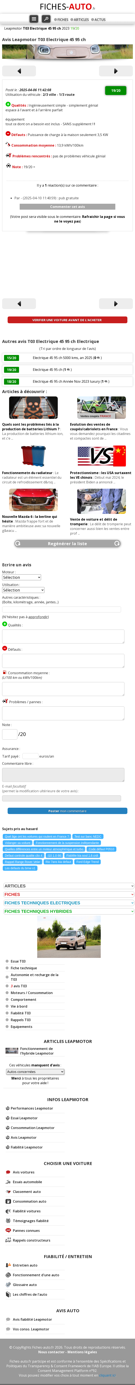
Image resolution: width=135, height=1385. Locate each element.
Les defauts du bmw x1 (20, 868)
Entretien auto (25, 1265)
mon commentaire (67, 811)
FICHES (63, 19)
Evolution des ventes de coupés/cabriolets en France (94, 426)
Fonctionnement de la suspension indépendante (67, 842)
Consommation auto (29, 1201)
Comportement (23, 999)
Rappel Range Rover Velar (22, 862)
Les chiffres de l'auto (30, 1294)
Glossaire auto (25, 1284)
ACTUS (100, 19)
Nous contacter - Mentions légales (67, 1352)
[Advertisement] (67, 265)
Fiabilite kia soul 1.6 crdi (82, 855)
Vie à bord (19, 1006)
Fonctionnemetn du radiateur (27, 472)
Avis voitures (23, 1172)
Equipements (21, 1026)
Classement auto (27, 1191)
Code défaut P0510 (101, 849)
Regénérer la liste (67, 543)
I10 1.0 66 (54, 855)
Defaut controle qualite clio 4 (23, 855)
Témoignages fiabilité (31, 1221)
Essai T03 (18, 961)
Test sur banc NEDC (87, 836)
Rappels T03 (21, 1020)
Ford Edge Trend (87, 862)
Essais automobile (27, 1182)
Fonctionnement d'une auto (36, 1275)
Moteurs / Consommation (32, 992)
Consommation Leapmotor (33, 1127)
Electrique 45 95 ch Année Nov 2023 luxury (67, 381)
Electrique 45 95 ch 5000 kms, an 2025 (62, 357)
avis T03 (19, 986)
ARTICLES (81, 19)
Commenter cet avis (67, 206)
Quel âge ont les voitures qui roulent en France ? (37, 836)
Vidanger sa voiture (17, 842)
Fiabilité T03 (21, 1013)
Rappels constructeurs (31, 1240)
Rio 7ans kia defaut (58, 862)
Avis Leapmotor (24, 1137)
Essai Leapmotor (24, 1118)
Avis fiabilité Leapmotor (32, 1319)
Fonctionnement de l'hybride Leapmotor (37, 1051)
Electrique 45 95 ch (47, 369)
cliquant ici (107, 1375)
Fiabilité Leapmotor (27, 1147)
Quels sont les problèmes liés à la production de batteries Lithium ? (30, 426)
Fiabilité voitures (27, 1211)
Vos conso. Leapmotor (31, 1329)
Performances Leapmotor (32, 1108)
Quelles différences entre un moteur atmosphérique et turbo (44, 849)
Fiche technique (24, 968)
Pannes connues (26, 1230)
